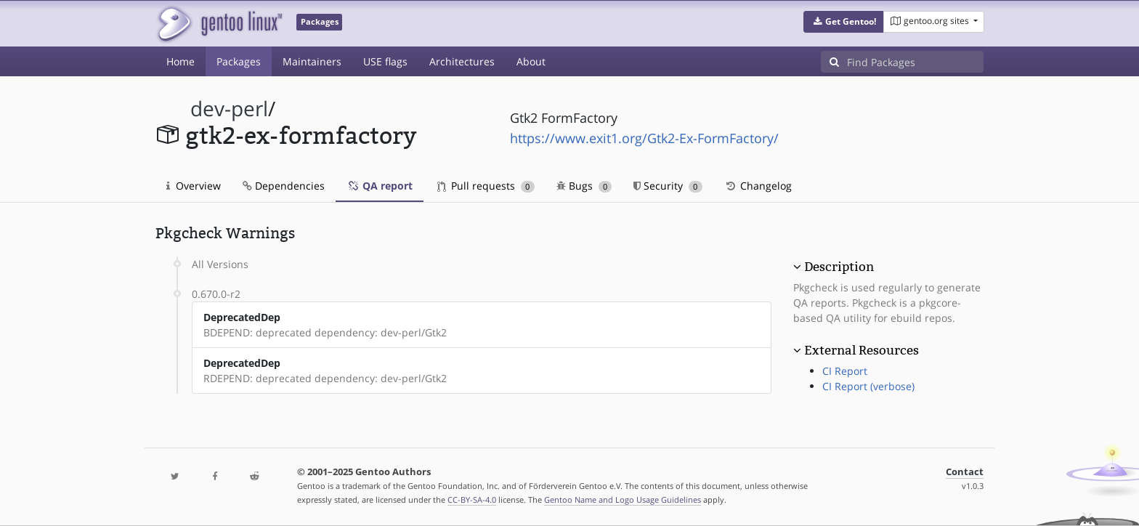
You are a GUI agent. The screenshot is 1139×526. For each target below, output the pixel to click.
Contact (965, 472)
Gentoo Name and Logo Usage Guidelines (622, 499)
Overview (193, 186)
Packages (238, 61)
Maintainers (312, 61)
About (531, 61)
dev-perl (229, 108)
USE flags (385, 61)
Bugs (584, 186)
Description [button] (839, 266)
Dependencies (284, 186)
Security (667, 186)
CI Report (844, 371)
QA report (379, 186)
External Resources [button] (861, 350)
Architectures (462, 61)
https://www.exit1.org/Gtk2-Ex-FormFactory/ (644, 138)
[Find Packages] (915, 62)
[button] (843, 22)
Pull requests (486, 186)
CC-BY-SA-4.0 (471, 499)
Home (180, 61)
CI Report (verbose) (868, 386)
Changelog (758, 186)
